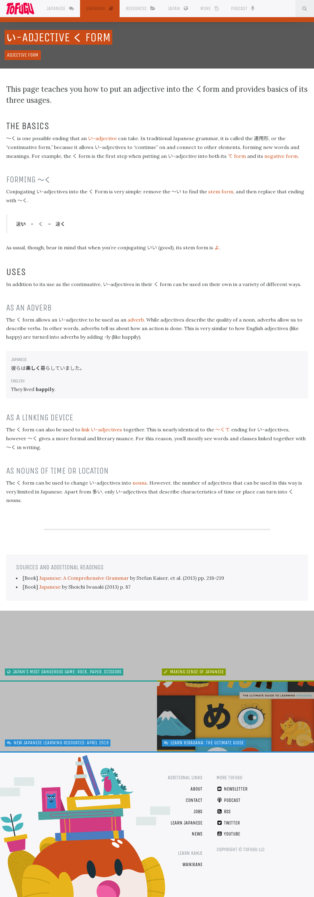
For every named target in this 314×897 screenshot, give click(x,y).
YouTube (228, 834)
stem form (220, 191)
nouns (139, 483)
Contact (194, 800)
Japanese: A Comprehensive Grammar (84, 578)
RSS (223, 811)
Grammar (99, 8)
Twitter (228, 823)
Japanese (60, 8)
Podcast (242, 8)
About (196, 789)
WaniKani (192, 864)
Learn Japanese (186, 823)
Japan (178, 8)
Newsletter (232, 789)
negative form (281, 156)
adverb (136, 320)
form (237, 156)
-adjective (102, 138)
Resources (140, 8)
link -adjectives (102, 429)
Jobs (197, 811)
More (209, 8)
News (197, 834)
